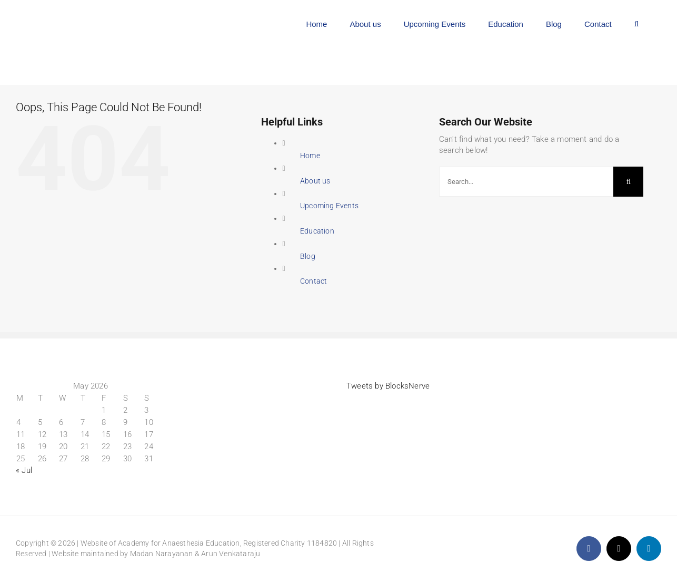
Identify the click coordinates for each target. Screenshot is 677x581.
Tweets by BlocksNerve (388, 386)
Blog (307, 256)
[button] (636, 23)
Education (317, 231)
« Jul (24, 470)
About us (315, 181)
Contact (313, 281)
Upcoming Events (329, 205)
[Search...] (526, 182)
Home (310, 155)
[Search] (628, 182)
